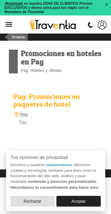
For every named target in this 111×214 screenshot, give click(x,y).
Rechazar (32, 201)
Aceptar (78, 201)
